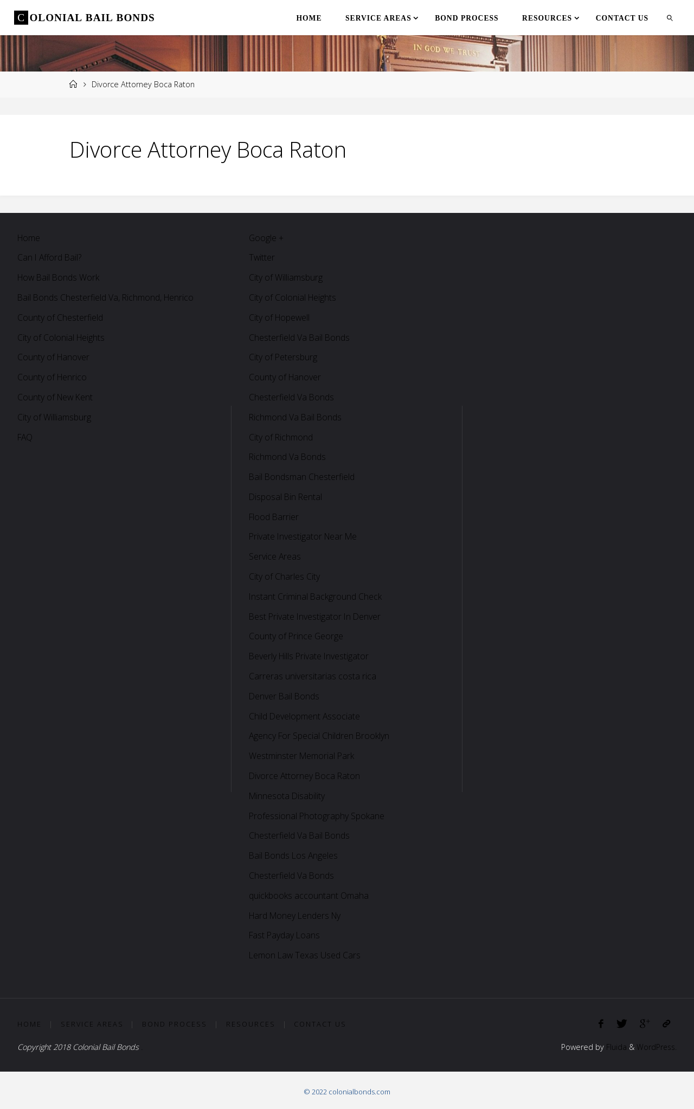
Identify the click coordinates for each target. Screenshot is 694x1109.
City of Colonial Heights (61, 337)
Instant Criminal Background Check (316, 596)
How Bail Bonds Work (59, 277)
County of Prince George (296, 636)
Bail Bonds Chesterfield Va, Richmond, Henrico (106, 297)
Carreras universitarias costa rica (312, 676)
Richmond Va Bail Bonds (296, 417)
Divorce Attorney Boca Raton (305, 776)
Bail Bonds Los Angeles (294, 855)
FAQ (25, 437)
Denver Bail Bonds (285, 696)
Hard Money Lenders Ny (297, 916)
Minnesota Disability (287, 796)
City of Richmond (281, 437)
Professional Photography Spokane (317, 816)
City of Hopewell (280, 317)
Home (29, 238)
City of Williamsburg (54, 417)
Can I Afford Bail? (50, 257)
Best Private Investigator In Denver (316, 616)
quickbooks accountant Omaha (309, 896)
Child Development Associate (305, 716)
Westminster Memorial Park (302, 756)
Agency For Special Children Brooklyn (320, 736)
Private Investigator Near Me (305, 536)
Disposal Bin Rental (286, 497)
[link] (670, 17)
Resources (250, 1024)
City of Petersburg (283, 357)
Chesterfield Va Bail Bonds (300, 337)
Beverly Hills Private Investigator (310, 656)
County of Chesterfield (60, 317)
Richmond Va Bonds (288, 457)
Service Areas (275, 556)
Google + (266, 238)
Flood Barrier (274, 517)
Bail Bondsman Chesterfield (302, 477)
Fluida (613, 1047)
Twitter (262, 257)
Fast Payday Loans (285, 935)
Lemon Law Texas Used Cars (305, 955)
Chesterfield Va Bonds (292, 397)
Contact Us (320, 1024)
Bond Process (174, 1024)
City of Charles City (284, 576)
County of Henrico (52, 377)
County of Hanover (54, 357)
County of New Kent (56, 397)
